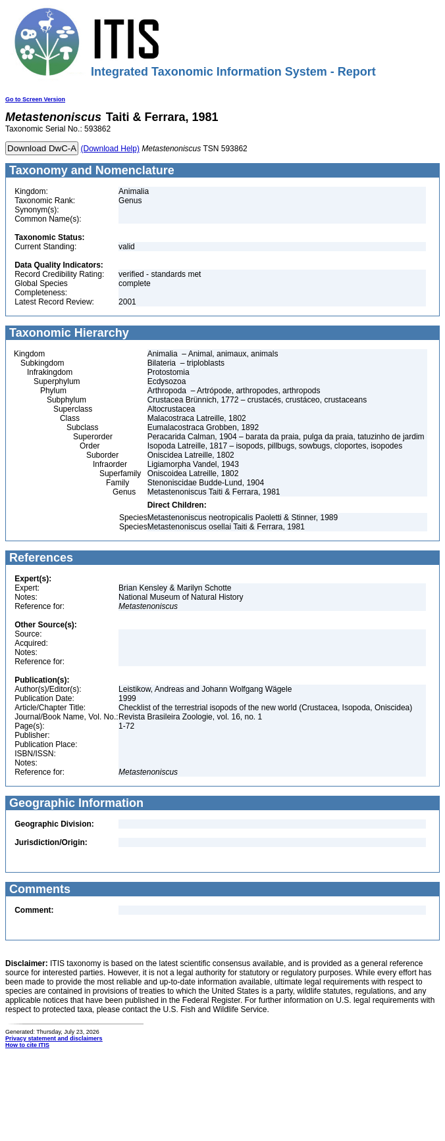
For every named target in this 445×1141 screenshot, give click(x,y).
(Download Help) (110, 148)
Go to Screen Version (35, 99)
